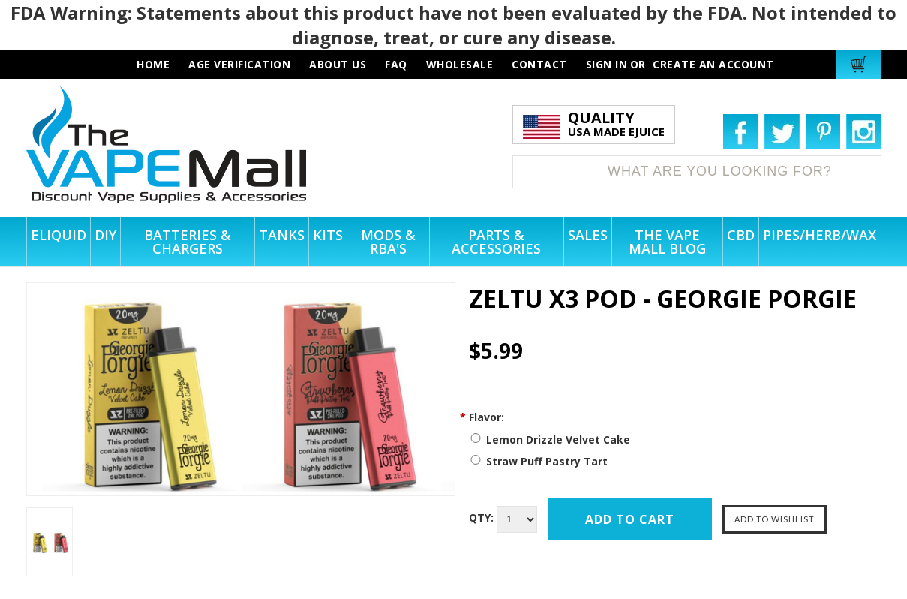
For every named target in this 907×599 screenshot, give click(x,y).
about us (337, 64)
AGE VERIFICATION (239, 64)
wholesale (460, 64)
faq (396, 64)
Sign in (607, 64)
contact (539, 64)
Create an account (713, 64)
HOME (153, 64)
